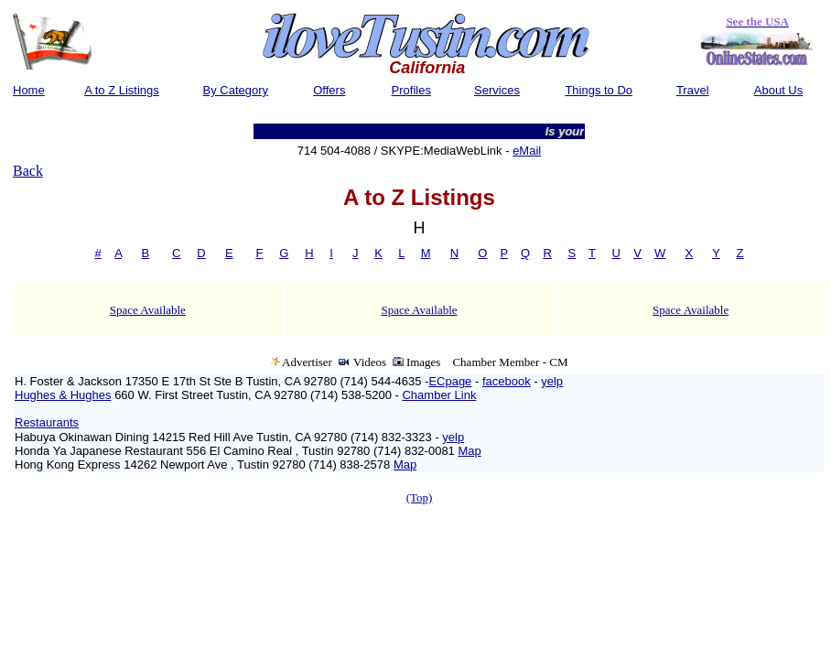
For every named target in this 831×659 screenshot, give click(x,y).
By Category (236, 90)
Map (469, 451)
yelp (552, 381)
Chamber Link (439, 395)
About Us (778, 90)
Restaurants (47, 422)
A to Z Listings (121, 90)
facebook (506, 381)
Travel (692, 90)
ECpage (449, 381)
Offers (329, 90)
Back (28, 170)
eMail (527, 150)
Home (29, 90)
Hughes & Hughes (63, 395)
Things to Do (598, 90)
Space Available (148, 310)
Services (497, 90)
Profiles (411, 90)
